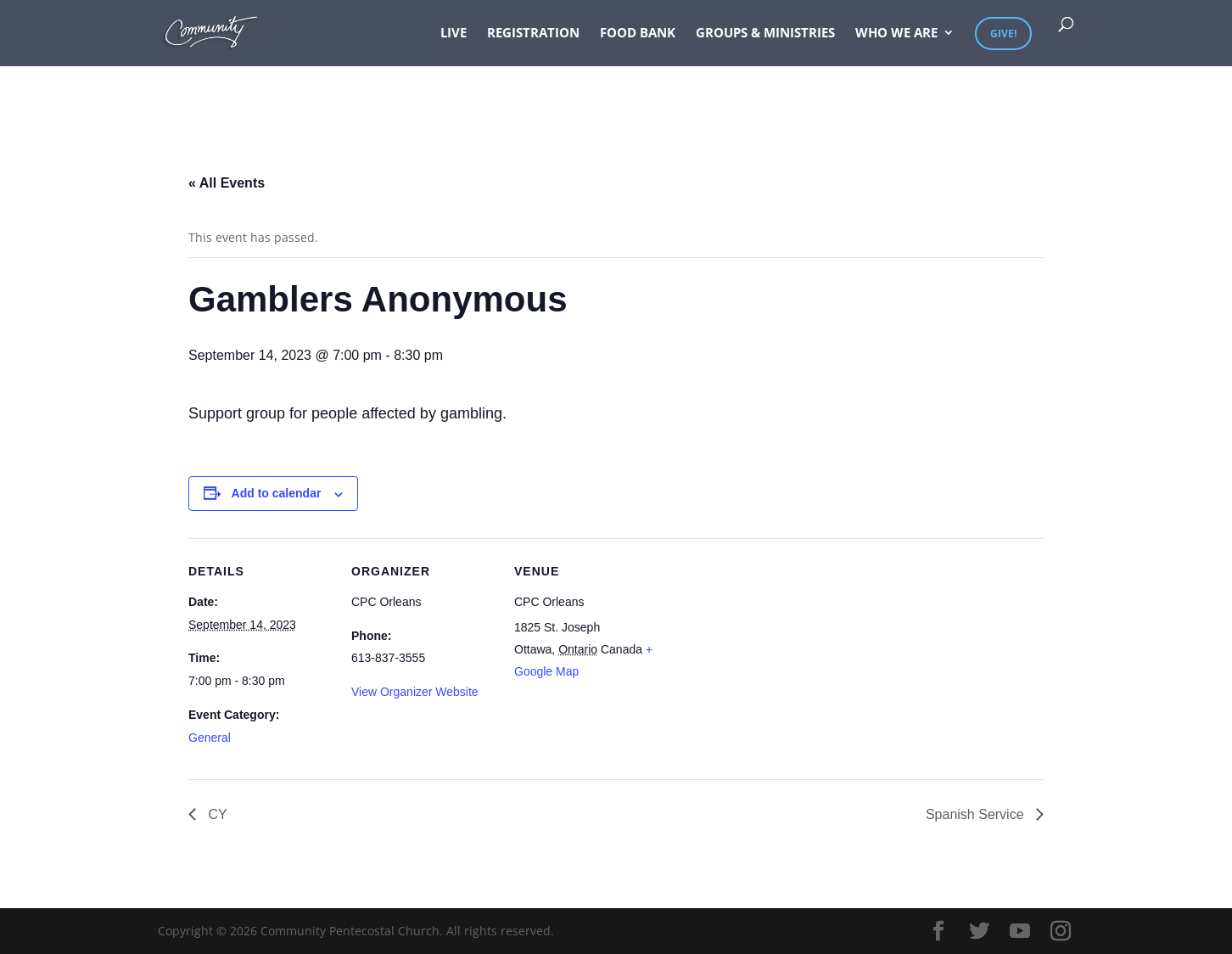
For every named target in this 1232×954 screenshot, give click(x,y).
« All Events (226, 183)
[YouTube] (1020, 931)
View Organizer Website (415, 692)
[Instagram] (1060, 931)
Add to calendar (277, 493)
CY (215, 814)
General (209, 737)
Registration (533, 33)
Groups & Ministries (765, 33)
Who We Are (896, 33)
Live (453, 33)
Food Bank (637, 33)
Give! (1003, 33)
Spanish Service (977, 814)
